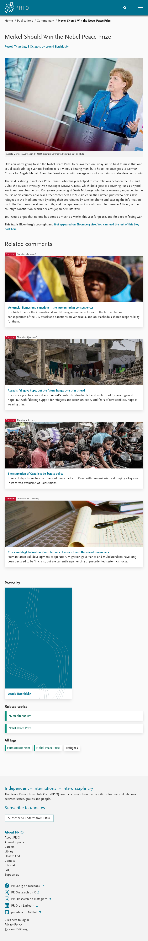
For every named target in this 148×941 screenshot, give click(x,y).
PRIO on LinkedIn (20, 905)
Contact (10, 861)
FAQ (7, 870)
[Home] (17, 7)
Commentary (45, 20)
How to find (12, 856)
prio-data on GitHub (21, 912)
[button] (140, 7)
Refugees (72, 748)
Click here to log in (17, 920)
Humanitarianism (19, 715)
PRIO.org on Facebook (23, 885)
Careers (9, 847)
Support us (12, 874)
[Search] (125, 7)
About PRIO (12, 837)
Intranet (10, 865)
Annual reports (14, 842)
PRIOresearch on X (20, 892)
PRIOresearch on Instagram (26, 899)
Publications (25, 20)
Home (9, 20)
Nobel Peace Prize (19, 728)
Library (9, 851)
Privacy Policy (13, 924)
